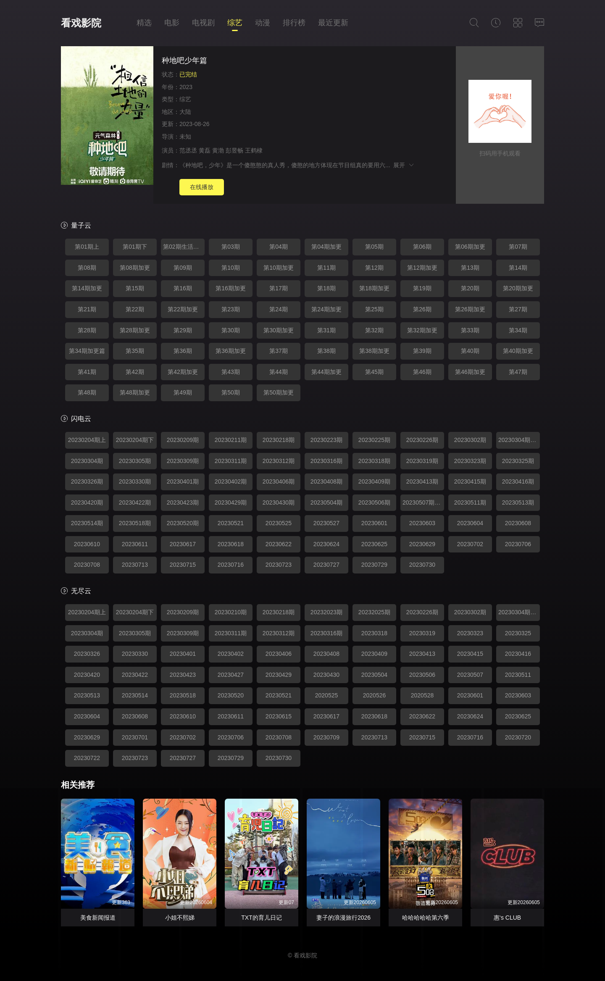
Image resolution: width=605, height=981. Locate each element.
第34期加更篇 (87, 350)
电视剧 (203, 22)
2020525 (326, 695)
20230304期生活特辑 (519, 440)
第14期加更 (87, 288)
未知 (185, 136)
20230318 (374, 633)
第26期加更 (470, 309)
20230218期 (279, 440)
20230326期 (87, 481)
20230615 (279, 716)
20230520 (231, 695)
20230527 (326, 523)
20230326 (87, 653)
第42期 (135, 371)
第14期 (518, 267)
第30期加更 (278, 330)
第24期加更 (326, 309)
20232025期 (374, 612)
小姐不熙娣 (180, 917)
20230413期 (422, 481)
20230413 (422, 653)
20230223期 (326, 440)
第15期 (135, 288)
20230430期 (279, 502)
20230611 (135, 544)
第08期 (87, 267)
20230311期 (231, 461)
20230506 (422, 674)
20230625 (374, 544)
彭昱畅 (234, 150)
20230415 (470, 653)
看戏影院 (81, 23)
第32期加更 (422, 330)
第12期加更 (422, 267)
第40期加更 (518, 350)
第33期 (470, 330)
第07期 (518, 246)
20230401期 (183, 481)
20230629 (422, 544)
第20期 (470, 288)
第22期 (135, 309)
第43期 (230, 371)
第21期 (87, 309)
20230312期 (279, 461)
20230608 (518, 523)
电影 (171, 22)
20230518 (183, 695)
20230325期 (518, 461)
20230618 (231, 544)
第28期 (87, 330)
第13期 (470, 267)
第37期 (278, 350)
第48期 (87, 392)
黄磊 (204, 150)
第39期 (422, 350)
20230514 (135, 695)
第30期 (230, 330)
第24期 (278, 309)
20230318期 (374, 461)
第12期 (374, 267)
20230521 (231, 523)
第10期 (230, 267)
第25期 (374, 309)
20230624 (326, 544)
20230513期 (518, 502)
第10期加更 (278, 267)
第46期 (422, 371)
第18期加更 (374, 288)
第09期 (183, 267)
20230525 (279, 523)
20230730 (422, 564)
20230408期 (326, 481)
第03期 (230, 246)
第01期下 (135, 246)
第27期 (518, 309)
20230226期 (422, 440)
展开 (404, 165)
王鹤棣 (254, 150)
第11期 (326, 267)
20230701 (135, 737)
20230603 (422, 523)
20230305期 (135, 461)
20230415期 (470, 481)
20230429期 (231, 502)
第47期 (518, 371)
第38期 (326, 350)
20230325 (518, 633)
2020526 (374, 695)
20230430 (326, 674)
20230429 (279, 674)
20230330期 (135, 481)
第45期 (374, 371)
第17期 (278, 288)
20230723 (279, 564)
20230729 (374, 564)
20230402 (231, 653)
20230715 (183, 564)
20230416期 (518, 481)
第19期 (422, 288)
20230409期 (374, 481)
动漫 (262, 22)
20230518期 (135, 523)
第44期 (278, 371)
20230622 (279, 544)
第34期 (518, 330)
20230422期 (135, 502)
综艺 (234, 22)
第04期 (278, 246)
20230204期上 (87, 440)
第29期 (183, 330)
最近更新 (333, 22)
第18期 (326, 288)
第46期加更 (470, 371)
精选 (144, 22)
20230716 (231, 564)
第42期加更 (183, 371)
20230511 (518, 674)
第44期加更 (326, 371)
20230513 (87, 695)
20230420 (87, 674)
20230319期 (422, 461)
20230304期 (87, 461)
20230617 (183, 544)
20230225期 (374, 440)
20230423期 (183, 502)
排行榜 (294, 22)
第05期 (374, 246)
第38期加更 (374, 350)
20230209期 (183, 440)
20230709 (326, 737)
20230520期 (183, 523)
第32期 (374, 330)
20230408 (326, 653)
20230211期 (231, 440)
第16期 (183, 288)
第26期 (422, 309)
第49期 (183, 392)
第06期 (422, 246)
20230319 (422, 633)
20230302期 (470, 440)
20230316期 (326, 461)
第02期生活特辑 (184, 246)
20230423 (183, 674)
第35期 (135, 350)
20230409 (374, 653)
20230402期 (231, 481)
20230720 (518, 737)
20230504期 (326, 502)
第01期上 (87, 246)
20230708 (87, 564)
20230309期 (183, 461)
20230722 (87, 758)
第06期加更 (470, 246)
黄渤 (218, 150)
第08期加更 (135, 267)
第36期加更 (231, 350)
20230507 (470, 674)
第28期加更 (135, 330)
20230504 (374, 674)
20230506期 (374, 502)
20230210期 (231, 612)
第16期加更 (231, 288)
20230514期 (87, 523)
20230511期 (470, 502)
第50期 (230, 392)
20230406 (279, 653)
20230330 (135, 653)
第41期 (87, 371)
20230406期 (279, 481)
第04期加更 (326, 246)
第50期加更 (278, 392)
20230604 (470, 523)
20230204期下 (135, 440)
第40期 (470, 350)
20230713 (135, 564)
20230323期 (470, 461)
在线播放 (201, 187)
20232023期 (326, 612)
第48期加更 (135, 392)
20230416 (518, 653)
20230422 (135, 674)
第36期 (183, 350)
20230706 (518, 544)
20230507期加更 (423, 502)
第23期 (230, 309)
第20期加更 (518, 288)
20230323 (470, 633)
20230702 (470, 544)
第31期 (326, 330)
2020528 (422, 695)
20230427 (231, 674)
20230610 (87, 544)
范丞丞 (188, 150)
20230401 (183, 653)
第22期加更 (183, 309)
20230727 (326, 564)
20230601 (374, 523)
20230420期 (87, 502)
